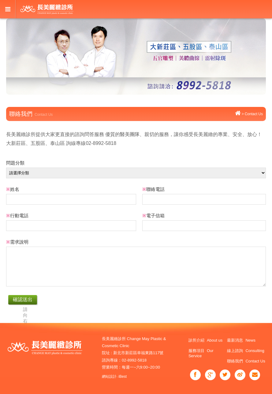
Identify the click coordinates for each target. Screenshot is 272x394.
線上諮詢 (245, 350)
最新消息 (241, 340)
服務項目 (201, 353)
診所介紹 (205, 340)
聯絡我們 (246, 361)
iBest (122, 376)
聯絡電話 (153, 189)
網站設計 (109, 376)
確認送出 (22, 299)
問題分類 (15, 162)
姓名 (12, 189)
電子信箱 (153, 215)
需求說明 (17, 241)
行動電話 (17, 215)
